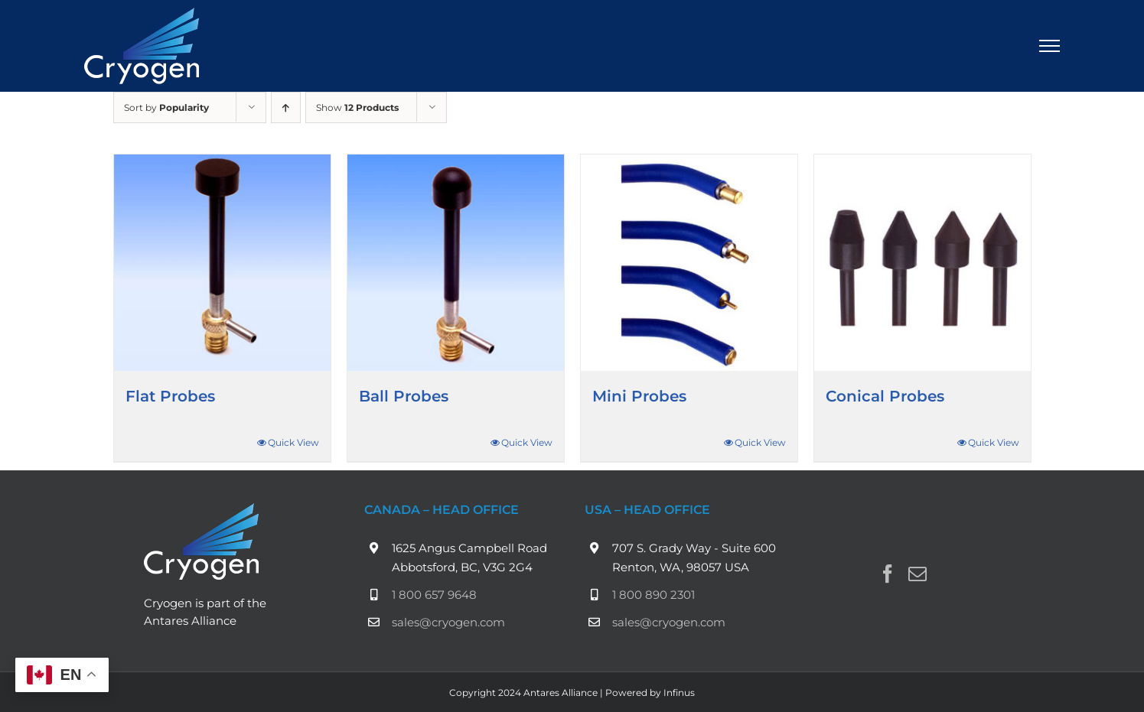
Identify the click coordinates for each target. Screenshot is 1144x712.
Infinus (679, 692)
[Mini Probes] (689, 262)
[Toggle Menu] (1049, 46)
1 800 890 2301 (653, 594)
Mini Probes (639, 396)
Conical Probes (885, 396)
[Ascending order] (286, 107)
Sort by (166, 107)
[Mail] (917, 573)
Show (357, 107)
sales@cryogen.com (448, 622)
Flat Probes (170, 396)
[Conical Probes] (922, 262)
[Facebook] (887, 573)
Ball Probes (403, 396)
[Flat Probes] (222, 262)
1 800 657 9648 (434, 594)
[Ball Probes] (455, 262)
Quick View (293, 442)
